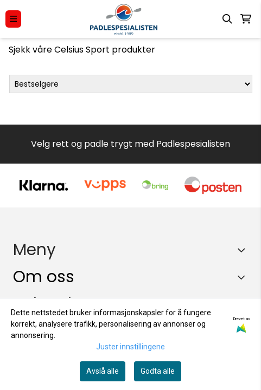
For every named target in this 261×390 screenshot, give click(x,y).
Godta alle (158, 371)
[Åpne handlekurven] (246, 19)
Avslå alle (102, 371)
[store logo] (123, 19)
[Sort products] (130, 84)
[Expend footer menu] (244, 249)
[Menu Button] (13, 18)
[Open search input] (227, 19)
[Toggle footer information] (244, 277)
